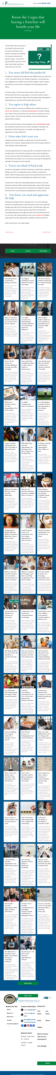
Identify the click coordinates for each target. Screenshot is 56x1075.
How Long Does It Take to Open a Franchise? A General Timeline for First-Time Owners (44, 778)
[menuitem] (13, 1009)
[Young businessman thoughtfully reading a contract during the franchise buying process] (11, 270)
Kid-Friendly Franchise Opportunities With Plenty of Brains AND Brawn (11, 908)
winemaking (40, 129)
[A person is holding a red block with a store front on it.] (28, 809)
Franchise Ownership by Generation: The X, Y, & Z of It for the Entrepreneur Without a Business (27, 695)
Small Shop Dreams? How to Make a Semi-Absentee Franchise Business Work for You (44, 615)
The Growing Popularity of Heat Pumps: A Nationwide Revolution (27, 864)
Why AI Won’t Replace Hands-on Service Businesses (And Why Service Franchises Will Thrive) (44, 323)
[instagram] (28, 1025)
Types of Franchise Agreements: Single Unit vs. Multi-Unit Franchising (27, 820)
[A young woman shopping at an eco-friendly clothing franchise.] (28, 895)
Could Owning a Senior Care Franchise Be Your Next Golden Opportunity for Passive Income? (27, 535)
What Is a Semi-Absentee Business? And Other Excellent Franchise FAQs (44, 863)
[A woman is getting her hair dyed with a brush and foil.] (11, 809)
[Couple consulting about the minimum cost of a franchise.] (28, 764)
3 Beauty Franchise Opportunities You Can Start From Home (44, 533)
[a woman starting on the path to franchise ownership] (11, 352)
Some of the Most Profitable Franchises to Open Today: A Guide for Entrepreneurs (27, 365)
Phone (48, 1020)
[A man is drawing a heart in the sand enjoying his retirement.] (44, 895)
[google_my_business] (33, 1025)
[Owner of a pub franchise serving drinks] (44, 563)
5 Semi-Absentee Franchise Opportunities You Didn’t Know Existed (11, 863)
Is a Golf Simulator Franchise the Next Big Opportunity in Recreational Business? (44, 406)
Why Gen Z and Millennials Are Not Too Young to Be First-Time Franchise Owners (44, 736)
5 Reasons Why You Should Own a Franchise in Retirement (11, 614)
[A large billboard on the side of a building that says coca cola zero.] (11, 480)
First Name (39, 1012)
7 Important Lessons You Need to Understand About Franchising (27, 614)
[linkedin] (31, 1025)
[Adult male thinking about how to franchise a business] (44, 681)
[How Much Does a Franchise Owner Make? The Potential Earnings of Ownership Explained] (11, 943)
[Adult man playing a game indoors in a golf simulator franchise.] (44, 393)
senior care (8, 116)
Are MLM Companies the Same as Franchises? (27, 404)
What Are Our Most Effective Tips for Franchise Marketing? (11, 492)
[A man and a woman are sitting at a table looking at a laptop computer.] (11, 563)
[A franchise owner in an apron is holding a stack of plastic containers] (11, 642)
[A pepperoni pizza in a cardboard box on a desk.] (28, 723)
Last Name (48, 1012)
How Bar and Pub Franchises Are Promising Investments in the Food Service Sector (44, 576)
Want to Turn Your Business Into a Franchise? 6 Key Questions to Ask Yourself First (10, 777)
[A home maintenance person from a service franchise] (44, 309)
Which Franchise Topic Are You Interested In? (42, 1036)
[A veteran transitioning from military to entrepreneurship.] (28, 943)
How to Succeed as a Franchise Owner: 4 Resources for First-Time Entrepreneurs (27, 654)
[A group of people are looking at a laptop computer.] (44, 723)
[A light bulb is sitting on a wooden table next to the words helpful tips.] (28, 602)
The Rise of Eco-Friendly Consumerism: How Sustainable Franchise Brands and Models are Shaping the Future (27, 909)
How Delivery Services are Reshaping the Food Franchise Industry (27, 735)
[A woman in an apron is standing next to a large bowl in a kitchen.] (11, 309)
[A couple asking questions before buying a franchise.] (44, 642)
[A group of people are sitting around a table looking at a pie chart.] (28, 563)
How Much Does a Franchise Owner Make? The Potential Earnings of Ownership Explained (11, 957)
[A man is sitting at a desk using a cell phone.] (44, 851)
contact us (39, 220)
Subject (39, 1027)
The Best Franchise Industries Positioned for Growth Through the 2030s (44, 282)
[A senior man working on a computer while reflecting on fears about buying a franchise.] (28, 309)
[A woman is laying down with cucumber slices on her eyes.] (11, 521)
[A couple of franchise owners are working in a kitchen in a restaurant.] (44, 270)
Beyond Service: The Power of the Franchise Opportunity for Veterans (27, 956)
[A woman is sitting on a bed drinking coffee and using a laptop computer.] (44, 602)
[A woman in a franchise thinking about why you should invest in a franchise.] (44, 809)
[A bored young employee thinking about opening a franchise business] (11, 723)
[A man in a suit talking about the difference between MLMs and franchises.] (28, 393)
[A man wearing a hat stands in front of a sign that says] (11, 602)
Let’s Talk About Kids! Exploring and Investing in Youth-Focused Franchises (11, 693)
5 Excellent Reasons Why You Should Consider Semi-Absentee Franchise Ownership (44, 365)
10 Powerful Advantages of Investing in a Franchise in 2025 (43, 820)
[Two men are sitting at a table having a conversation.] (28, 480)
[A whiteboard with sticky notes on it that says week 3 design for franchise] (44, 764)
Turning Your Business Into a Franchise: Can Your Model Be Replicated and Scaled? (44, 694)
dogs (48, 129)
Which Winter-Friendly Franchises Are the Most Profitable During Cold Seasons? (44, 493)
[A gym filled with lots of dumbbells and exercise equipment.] (11, 851)
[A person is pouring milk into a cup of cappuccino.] (44, 480)
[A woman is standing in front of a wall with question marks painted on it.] (11, 764)
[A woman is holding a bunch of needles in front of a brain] (11, 895)
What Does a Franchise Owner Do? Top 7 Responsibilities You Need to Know (11, 406)
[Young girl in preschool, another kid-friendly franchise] (11, 681)
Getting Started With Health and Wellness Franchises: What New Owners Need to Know (11, 534)
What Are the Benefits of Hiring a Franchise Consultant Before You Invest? (27, 492)
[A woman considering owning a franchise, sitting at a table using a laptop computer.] (11, 393)
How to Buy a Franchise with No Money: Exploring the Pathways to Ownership (27, 777)
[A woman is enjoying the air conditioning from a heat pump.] (28, 851)
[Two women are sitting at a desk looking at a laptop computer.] (44, 434)
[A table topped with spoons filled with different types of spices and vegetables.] (11, 434)
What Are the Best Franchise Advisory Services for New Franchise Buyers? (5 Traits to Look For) (11, 576)
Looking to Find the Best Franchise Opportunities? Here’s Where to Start (44, 447)
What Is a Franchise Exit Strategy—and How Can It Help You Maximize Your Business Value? (27, 576)
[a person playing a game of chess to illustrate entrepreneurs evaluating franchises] (28, 352)
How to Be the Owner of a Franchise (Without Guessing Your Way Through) (11, 365)
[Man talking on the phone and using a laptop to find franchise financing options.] (28, 642)
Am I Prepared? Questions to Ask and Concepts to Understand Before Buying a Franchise (44, 655)
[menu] (3, 4)
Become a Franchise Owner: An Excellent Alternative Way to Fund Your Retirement (44, 908)
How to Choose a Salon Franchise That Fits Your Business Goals (11, 820)
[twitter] (25, 1025)
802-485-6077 (32, 1010)
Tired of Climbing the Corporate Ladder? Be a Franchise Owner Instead (10, 736)
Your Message (41, 1046)
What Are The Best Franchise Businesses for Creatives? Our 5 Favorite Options (11, 321)
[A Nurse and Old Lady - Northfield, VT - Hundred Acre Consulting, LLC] (28, 521)
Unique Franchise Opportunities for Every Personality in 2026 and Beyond (11, 446)
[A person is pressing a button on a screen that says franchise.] (44, 352)
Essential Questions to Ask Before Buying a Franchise (11, 281)
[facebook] (22, 1025)
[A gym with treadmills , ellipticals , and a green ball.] (28, 270)
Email (39, 1020)
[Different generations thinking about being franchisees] (28, 681)
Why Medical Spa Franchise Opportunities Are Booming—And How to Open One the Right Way (27, 448)
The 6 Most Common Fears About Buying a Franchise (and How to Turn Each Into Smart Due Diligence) (27, 324)
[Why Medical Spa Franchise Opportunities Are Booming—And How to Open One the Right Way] (28, 434)
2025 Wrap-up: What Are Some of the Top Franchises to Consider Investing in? (11, 655)
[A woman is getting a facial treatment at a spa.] (44, 521)
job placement (33, 116)
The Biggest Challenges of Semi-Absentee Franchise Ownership (27, 282)
